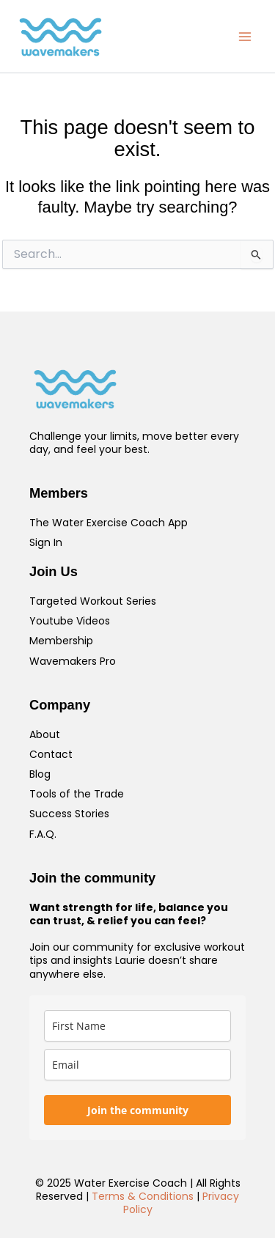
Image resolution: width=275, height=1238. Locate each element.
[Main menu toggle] (245, 36)
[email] (137, 1064)
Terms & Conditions (143, 1196)
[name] (137, 1026)
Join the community (137, 1110)
